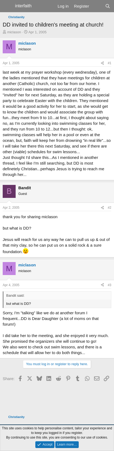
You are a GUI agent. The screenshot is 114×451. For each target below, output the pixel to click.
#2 (109, 208)
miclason (14, 32)
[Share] (102, 63)
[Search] (107, 6)
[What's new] (97, 6)
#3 (109, 285)
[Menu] (7, 6)
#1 (109, 63)
